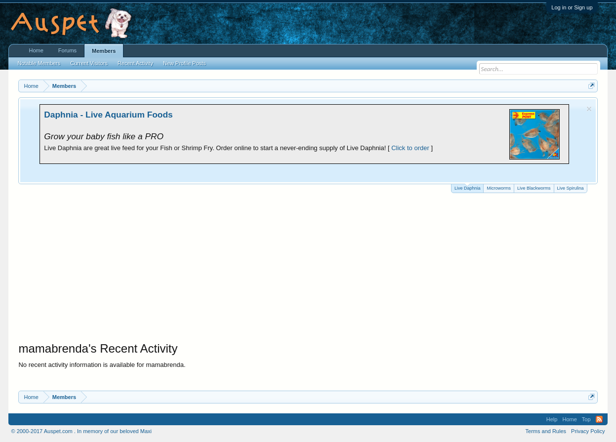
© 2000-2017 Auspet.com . (43, 431)
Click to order (410, 148)
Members (104, 51)
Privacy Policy (588, 431)
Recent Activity (135, 63)
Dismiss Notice (589, 109)
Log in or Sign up (571, 7)
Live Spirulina (570, 188)
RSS (599, 419)
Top (586, 419)
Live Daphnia (467, 187)
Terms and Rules (546, 431)
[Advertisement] (308, 267)
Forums (67, 50)
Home (36, 50)
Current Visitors (89, 63)
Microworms (499, 188)
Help (552, 419)
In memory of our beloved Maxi (114, 431)
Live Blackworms (534, 188)
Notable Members (38, 63)
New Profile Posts (184, 63)
